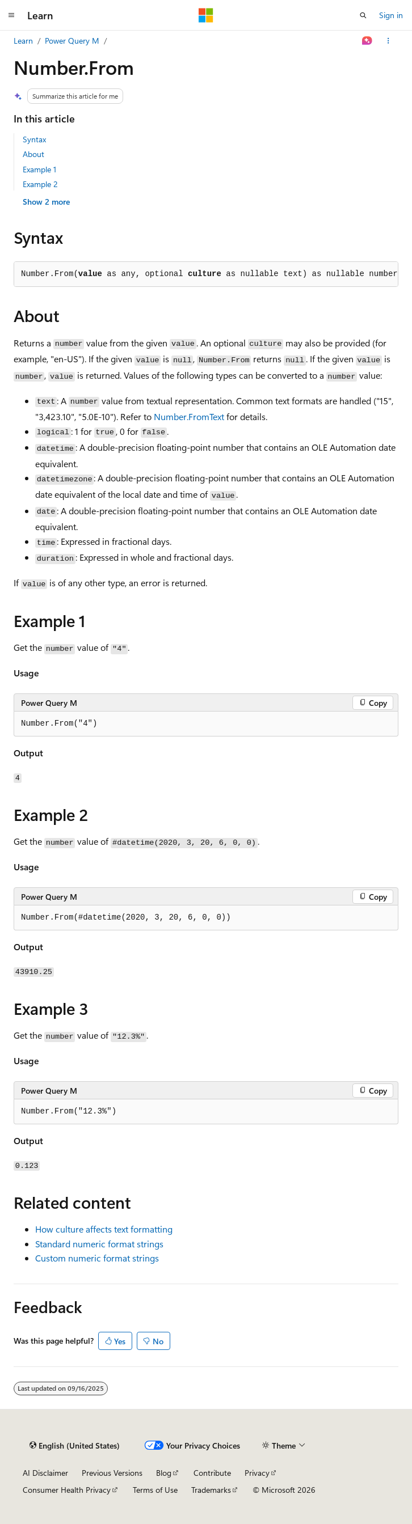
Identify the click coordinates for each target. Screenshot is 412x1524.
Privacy (257, 1472)
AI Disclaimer (45, 1472)
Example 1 (39, 169)
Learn (23, 40)
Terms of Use (155, 1489)
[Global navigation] (11, 15)
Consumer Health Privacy (67, 1489)
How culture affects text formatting (104, 1229)
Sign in (391, 15)
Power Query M (72, 40)
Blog (163, 1472)
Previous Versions (112, 1472)
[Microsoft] (206, 15)
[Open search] (363, 15)
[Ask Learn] (367, 41)
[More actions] (388, 41)
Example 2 (40, 184)
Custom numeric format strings (97, 1258)
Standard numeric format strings (99, 1244)
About (33, 154)
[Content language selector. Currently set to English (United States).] (75, 1446)
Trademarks (211, 1489)
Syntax (34, 139)
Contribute (212, 1472)
